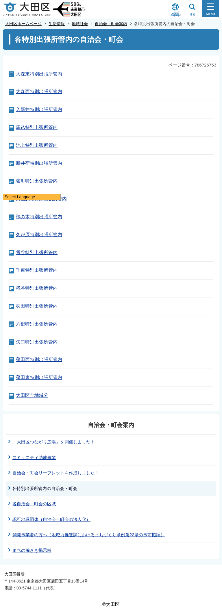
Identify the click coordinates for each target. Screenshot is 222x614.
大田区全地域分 (32, 395)
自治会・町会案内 (111, 23)
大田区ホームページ (23, 23)
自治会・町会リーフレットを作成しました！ (55, 472)
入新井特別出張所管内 (39, 109)
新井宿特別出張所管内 (39, 163)
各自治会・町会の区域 (34, 503)
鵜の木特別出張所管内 (39, 216)
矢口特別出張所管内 (37, 341)
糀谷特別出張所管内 (37, 288)
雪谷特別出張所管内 (37, 252)
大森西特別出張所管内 (39, 91)
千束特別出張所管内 (37, 270)
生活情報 (57, 23)
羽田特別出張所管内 (37, 306)
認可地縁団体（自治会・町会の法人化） (51, 519)
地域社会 (80, 23)
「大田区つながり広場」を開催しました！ (53, 441)
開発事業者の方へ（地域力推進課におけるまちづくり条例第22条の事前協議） (88, 534)
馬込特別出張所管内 (37, 127)
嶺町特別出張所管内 (37, 180)
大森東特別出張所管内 (39, 73)
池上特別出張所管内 (37, 145)
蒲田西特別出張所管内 (39, 359)
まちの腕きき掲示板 (31, 550)
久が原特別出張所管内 (39, 234)
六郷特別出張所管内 (37, 323)
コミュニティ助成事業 (34, 457)
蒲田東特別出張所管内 (39, 377)
